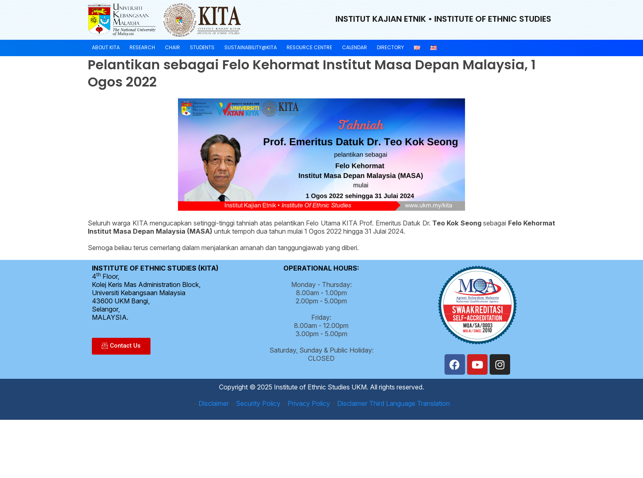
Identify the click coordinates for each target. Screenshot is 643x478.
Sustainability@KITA (250, 47)
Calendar (354, 47)
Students (202, 47)
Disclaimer (213, 403)
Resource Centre (309, 47)
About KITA (106, 47)
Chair (172, 47)
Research (142, 47)
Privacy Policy (308, 403)
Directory (390, 47)
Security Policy (258, 403)
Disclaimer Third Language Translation (393, 403)
